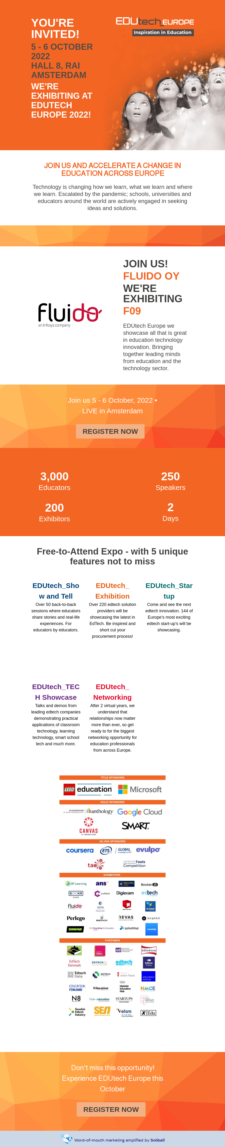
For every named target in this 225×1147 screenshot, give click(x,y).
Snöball (157, 1140)
